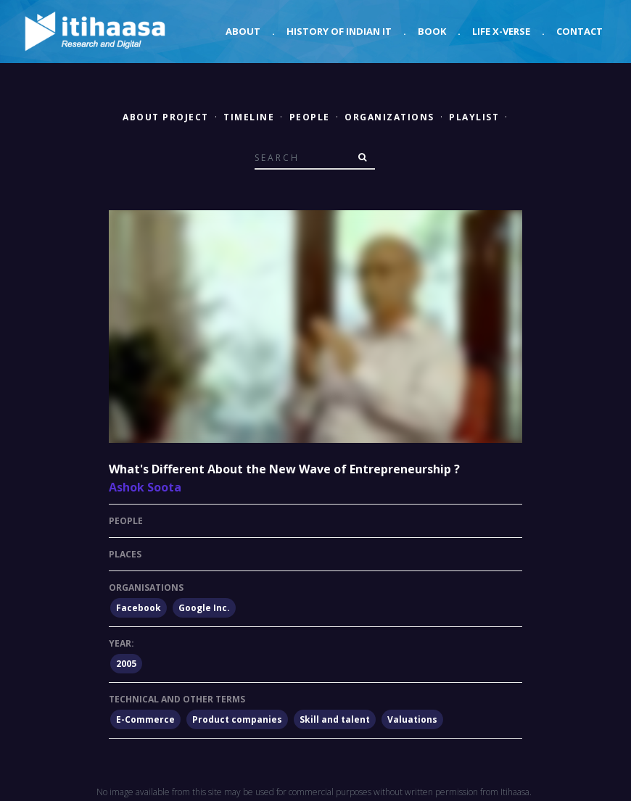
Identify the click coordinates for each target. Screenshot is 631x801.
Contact (579, 31)
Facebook (138, 608)
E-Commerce (145, 719)
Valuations (412, 719)
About (243, 31)
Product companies (237, 719)
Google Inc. (204, 608)
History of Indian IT (339, 31)
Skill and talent (335, 719)
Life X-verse (501, 31)
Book (432, 31)
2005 (126, 663)
